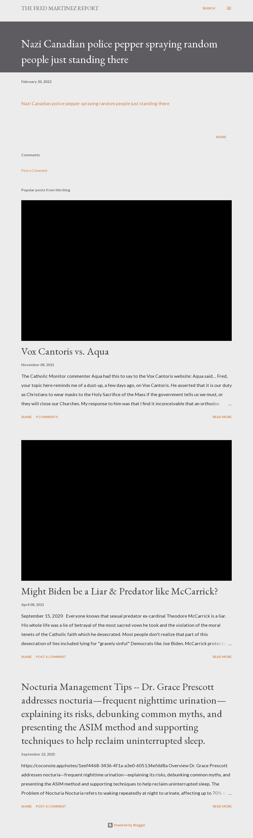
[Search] (208, 8)
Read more (222, 417)
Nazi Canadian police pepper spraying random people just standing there (95, 103)
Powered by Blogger (126, 825)
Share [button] (221, 137)
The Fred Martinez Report (60, 8)
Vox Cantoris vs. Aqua (65, 351)
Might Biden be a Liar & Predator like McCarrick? (119, 590)
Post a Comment (34, 170)
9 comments (47, 417)
